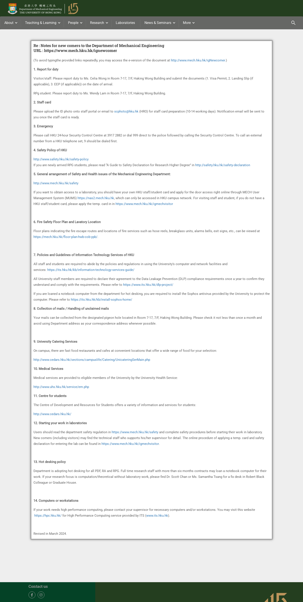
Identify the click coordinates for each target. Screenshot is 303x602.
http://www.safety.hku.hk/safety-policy (61, 160)
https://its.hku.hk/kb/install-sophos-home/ (101, 300)
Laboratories (125, 23)
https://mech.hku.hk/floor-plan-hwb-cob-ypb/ (65, 238)
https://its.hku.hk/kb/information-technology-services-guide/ (90, 271)
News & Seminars (157, 23)
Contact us (38, 587)
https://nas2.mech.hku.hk (96, 199)
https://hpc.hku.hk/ (48, 516)
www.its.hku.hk (157, 516)
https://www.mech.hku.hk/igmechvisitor (144, 205)
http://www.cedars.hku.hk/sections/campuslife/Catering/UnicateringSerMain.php (91, 361)
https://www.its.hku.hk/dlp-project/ (148, 286)
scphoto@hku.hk (126, 112)
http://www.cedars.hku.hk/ (52, 415)
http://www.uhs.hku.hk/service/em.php (61, 388)
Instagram (41, 596)
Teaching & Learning (40, 23)
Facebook (32, 596)
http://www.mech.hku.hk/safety (55, 184)
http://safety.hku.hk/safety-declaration (222, 166)
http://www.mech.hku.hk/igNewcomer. (198, 61)
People (73, 23)
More (187, 23)
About (8, 23)
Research (97, 23)
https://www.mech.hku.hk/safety (135, 433)
